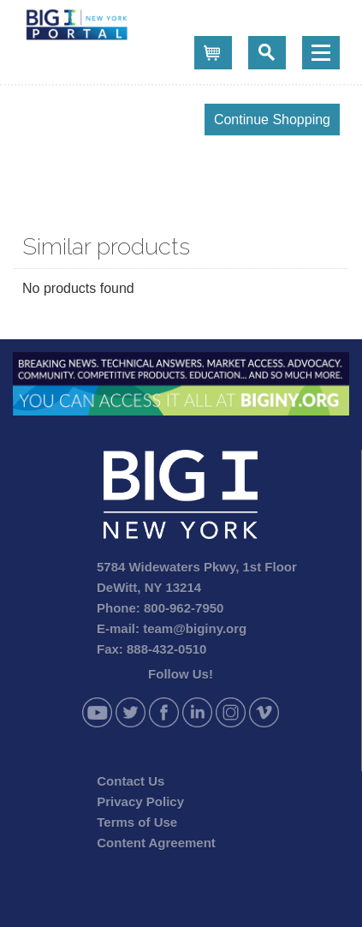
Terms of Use (137, 822)
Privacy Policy (140, 801)
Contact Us (130, 781)
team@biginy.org (194, 628)
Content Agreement (156, 842)
